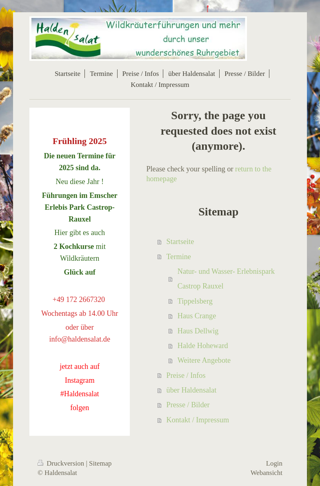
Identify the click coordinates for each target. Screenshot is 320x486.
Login (274, 463)
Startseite (180, 241)
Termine (179, 257)
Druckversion (62, 463)
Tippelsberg (195, 301)
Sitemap (100, 463)
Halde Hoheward (203, 346)
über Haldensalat (192, 390)
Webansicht (266, 473)
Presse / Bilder (188, 405)
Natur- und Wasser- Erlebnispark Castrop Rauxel (226, 278)
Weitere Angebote (204, 360)
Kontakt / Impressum (198, 420)
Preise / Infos (186, 375)
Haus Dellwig (198, 331)
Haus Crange (197, 316)
